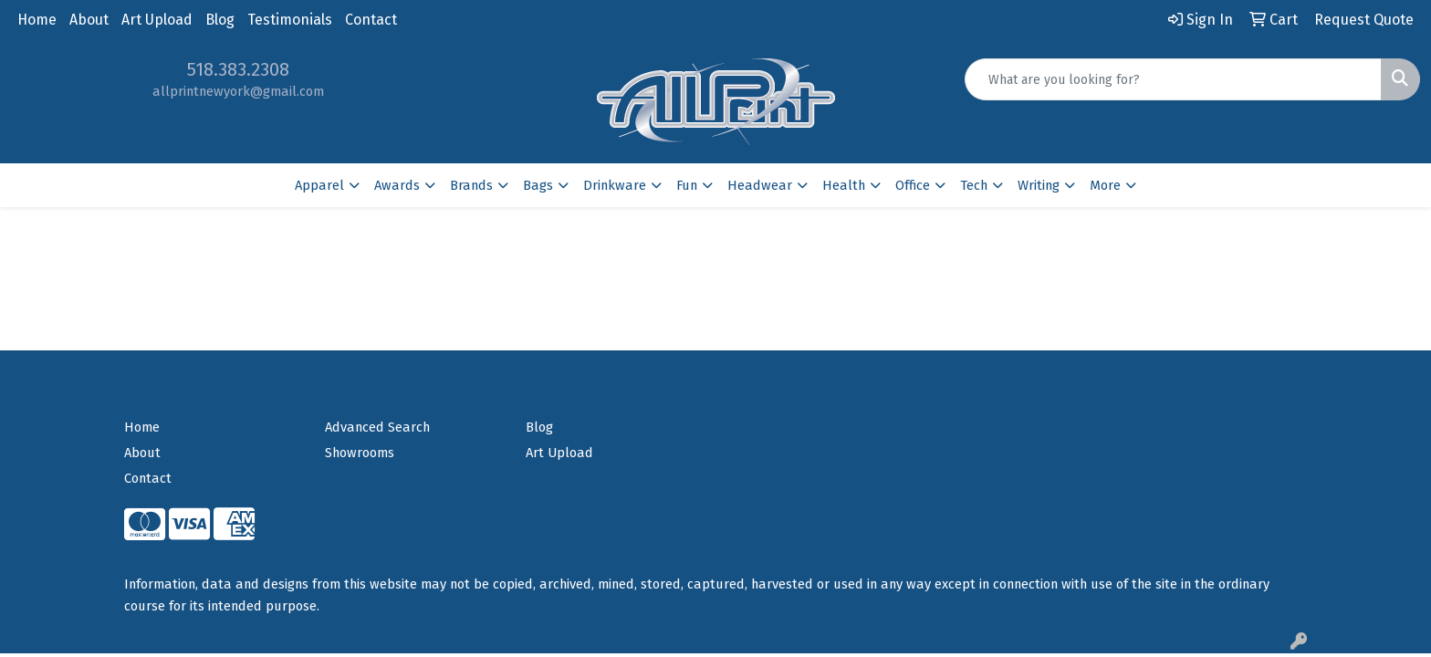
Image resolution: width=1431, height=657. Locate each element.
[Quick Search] (1173, 79)
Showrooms (359, 452)
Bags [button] (538, 185)
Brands (471, 185)
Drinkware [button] (614, 185)
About (89, 19)
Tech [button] (973, 185)
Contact (371, 19)
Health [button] (843, 185)
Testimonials (289, 19)
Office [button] (912, 185)
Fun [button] (686, 185)
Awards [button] (397, 185)
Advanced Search (377, 427)
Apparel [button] (319, 185)
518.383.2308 (238, 69)
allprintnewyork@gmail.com (238, 91)
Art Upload (157, 19)
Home (37, 19)
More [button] (1105, 185)
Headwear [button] (759, 185)
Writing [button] (1039, 185)
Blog (220, 19)
